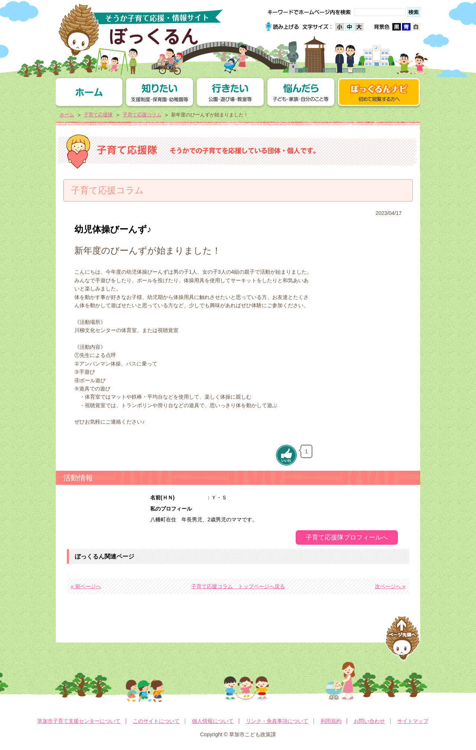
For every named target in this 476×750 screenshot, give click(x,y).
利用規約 (331, 721)
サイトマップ (412, 721)
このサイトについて (156, 721)
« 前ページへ (86, 586)
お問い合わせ (369, 721)
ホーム (67, 115)
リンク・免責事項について (277, 721)
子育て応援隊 (98, 115)
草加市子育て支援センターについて (78, 721)
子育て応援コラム (142, 115)
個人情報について (213, 721)
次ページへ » (390, 586)
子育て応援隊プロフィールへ (347, 537)
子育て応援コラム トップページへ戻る (238, 586)
